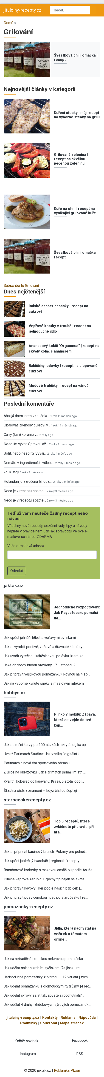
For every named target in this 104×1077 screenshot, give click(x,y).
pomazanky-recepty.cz (28, 906)
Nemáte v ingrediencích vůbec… (29, 463)
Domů (8, 23)
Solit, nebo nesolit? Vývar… (25, 453)
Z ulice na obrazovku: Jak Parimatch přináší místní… (45, 772)
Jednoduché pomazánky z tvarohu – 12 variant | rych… (47, 977)
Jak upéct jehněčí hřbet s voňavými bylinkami (40, 637)
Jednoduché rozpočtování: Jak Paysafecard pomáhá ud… (77, 612)
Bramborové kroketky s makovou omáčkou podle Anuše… (49, 870)
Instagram (28, 1054)
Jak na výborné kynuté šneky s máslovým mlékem (44, 683)
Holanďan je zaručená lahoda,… (28, 481)
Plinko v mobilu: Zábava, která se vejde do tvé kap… (75, 719)
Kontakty (50, 1017)
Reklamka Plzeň (67, 1070)
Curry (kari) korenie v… (21, 434)
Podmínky (28, 1023)
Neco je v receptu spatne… (25, 491)
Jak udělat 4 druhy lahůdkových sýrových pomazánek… (47, 1004)
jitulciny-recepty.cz (23, 10)
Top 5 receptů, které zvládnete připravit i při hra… (74, 826)
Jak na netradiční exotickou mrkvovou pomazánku (43, 959)
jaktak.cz (13, 585)
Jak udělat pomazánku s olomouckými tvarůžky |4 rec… (47, 986)
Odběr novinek (26, 1041)
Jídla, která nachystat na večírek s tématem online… (75, 933)
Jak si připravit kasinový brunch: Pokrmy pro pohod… (45, 851)
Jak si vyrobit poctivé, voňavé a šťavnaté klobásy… (44, 647)
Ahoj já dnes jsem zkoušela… (26, 416)
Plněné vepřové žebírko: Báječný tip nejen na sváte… (45, 879)
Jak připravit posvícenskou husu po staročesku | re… (46, 897)
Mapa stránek (72, 1023)
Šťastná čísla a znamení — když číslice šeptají (40, 790)
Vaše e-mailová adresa (25, 546)
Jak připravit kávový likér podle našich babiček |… (43, 888)
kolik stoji (11, 472)
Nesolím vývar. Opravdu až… (26, 444)
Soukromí (48, 1023)
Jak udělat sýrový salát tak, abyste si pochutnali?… (44, 995)
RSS (79, 1054)
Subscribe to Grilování (21, 285)
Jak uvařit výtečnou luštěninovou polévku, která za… (45, 656)
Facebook (80, 1040)
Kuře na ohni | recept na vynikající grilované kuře (75, 210)
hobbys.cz (15, 692)
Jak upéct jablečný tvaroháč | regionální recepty (41, 861)
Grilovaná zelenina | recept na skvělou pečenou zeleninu (71, 158)
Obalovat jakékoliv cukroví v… (27, 425)
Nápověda (87, 1017)
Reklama (68, 1017)
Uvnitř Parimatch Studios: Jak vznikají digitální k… (43, 754)
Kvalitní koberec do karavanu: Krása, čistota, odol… (44, 781)
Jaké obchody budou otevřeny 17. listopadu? (39, 665)
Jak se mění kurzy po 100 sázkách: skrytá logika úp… (46, 745)
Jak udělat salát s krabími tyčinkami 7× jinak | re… (43, 968)
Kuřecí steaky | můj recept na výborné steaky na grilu (77, 115)
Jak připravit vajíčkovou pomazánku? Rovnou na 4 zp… (47, 674)
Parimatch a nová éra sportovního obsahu (37, 763)
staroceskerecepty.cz (27, 800)
